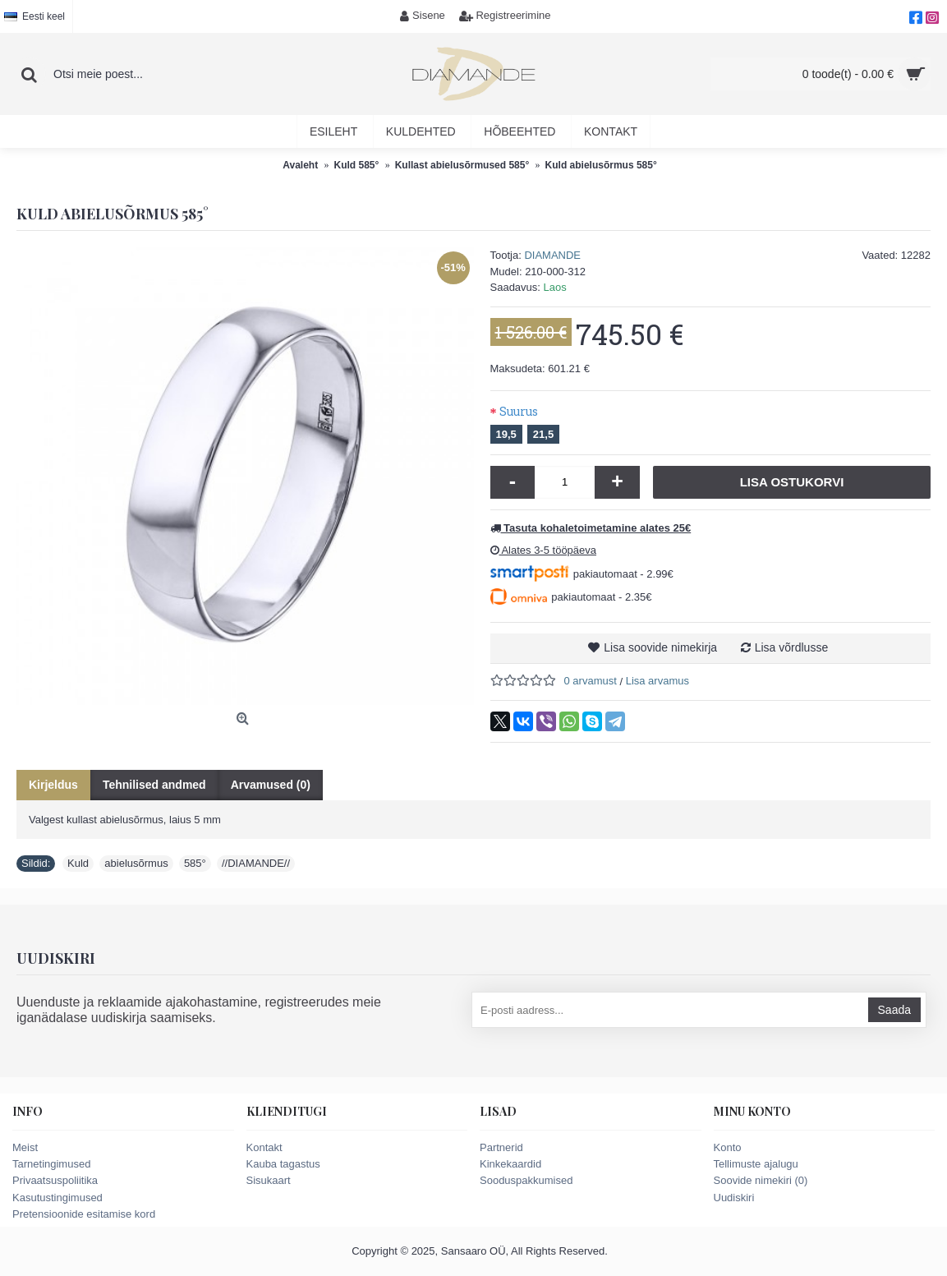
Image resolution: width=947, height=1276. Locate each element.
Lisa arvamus (657, 681)
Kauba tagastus (283, 1164)
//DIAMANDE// (256, 863)
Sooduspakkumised (526, 1180)
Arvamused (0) (270, 784)
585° (195, 863)
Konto (728, 1147)
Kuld (78, 863)
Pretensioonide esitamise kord (83, 1214)
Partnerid (501, 1147)
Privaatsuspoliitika (55, 1180)
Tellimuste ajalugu (756, 1164)
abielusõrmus (136, 863)
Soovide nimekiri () (761, 1180)
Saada (894, 1009)
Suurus (518, 411)
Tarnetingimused (51, 1164)
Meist (25, 1147)
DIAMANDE (552, 255)
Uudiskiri (734, 1197)
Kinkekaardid (510, 1164)
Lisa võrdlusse (792, 647)
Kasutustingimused (57, 1197)
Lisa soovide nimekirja (660, 647)
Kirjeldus (53, 784)
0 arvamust (590, 681)
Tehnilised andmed (154, 784)
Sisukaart (268, 1180)
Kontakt (264, 1147)
